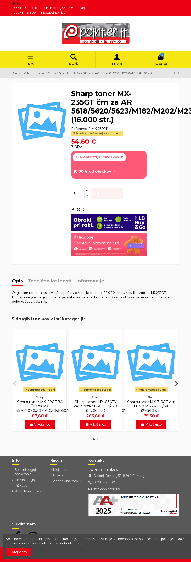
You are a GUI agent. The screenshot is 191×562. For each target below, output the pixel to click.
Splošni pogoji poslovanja (25, 473)
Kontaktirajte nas (28, 493)
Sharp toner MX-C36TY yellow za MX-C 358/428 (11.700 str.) (95, 407)
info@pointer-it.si (53, 12)
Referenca (79, 130)
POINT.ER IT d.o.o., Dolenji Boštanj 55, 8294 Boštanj (49, 8)
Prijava (58, 477)
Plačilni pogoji (25, 481)
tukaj (78, 543)
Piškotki (21, 487)
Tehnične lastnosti (50, 282)
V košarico (39, 426)
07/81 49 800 (104, 484)
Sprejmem (18, 552)
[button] (94, 441)
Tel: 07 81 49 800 (24, 12)
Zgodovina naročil (67, 483)
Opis (17, 282)
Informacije (90, 282)
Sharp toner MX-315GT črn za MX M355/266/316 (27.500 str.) (151, 407)
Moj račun (60, 471)
